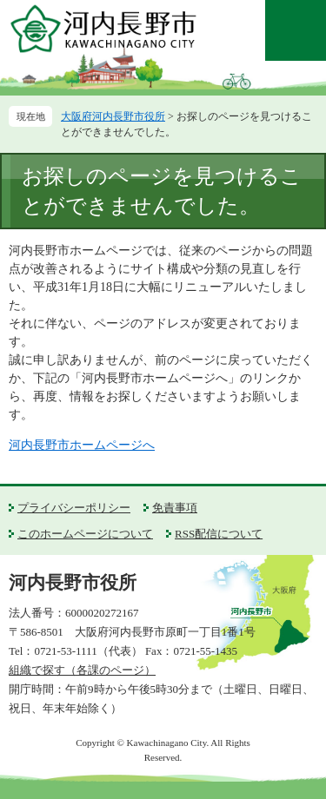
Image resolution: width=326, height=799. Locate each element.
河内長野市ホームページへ (82, 445)
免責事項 (174, 507)
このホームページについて (85, 533)
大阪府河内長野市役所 (113, 116)
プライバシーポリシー (73, 507)
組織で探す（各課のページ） (82, 670)
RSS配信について (219, 533)
